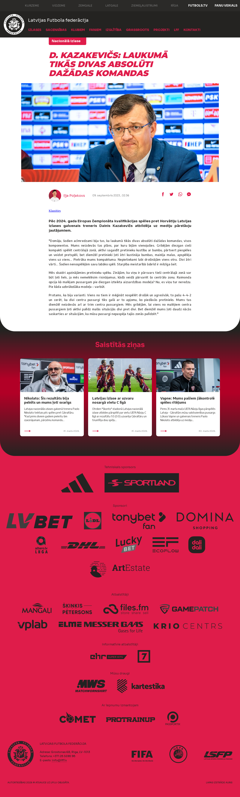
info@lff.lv (59, 760)
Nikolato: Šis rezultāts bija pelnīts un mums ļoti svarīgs (47, 400)
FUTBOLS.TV (198, 5)
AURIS (229, 782)
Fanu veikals (226, 5)
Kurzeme (28, 5)
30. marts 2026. (188, 431)
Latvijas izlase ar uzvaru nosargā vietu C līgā (113, 400)
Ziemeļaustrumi (141, 5)
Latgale (108, 5)
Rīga (170, 5)
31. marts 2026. (52, 431)
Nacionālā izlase (66, 41)
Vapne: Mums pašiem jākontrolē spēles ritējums (187, 400)
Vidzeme (55, 5)
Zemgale (81, 5)
